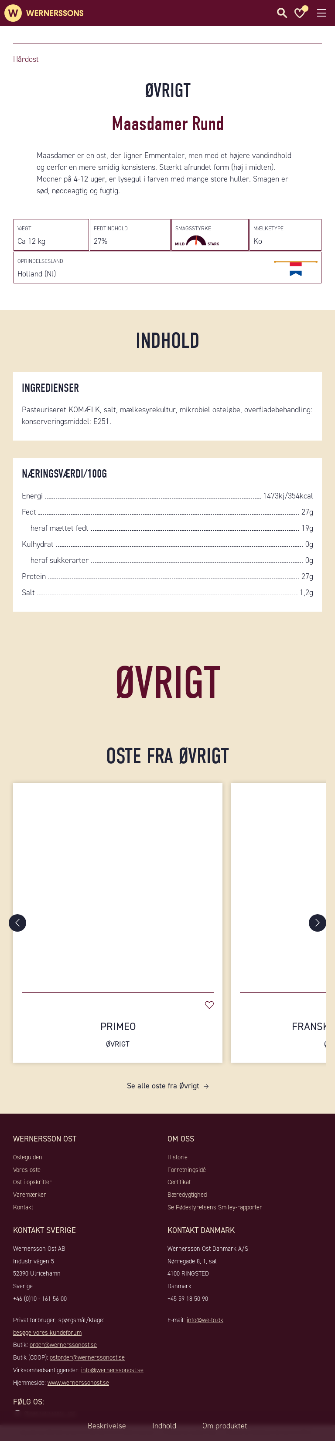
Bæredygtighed (187, 1194)
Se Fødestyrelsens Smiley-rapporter (215, 1207)
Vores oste (27, 1169)
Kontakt (23, 1207)
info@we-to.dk (205, 1320)
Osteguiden (27, 1157)
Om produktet (224, 1426)
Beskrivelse (107, 1426)
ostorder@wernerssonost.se (87, 1357)
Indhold (164, 1426)
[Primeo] (117, 883)
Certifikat (179, 1182)
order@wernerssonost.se (63, 1344)
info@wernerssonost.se (112, 1370)
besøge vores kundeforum (47, 1332)
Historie (178, 1157)
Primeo (118, 1035)
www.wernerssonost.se (78, 1382)
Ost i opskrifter (32, 1182)
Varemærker (29, 1194)
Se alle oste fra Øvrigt (163, 1086)
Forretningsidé (187, 1169)
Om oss (181, 1139)
